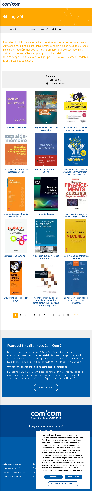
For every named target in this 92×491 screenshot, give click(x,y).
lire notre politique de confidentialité (66, 470)
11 (63, 315)
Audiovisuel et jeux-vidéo (39, 29)
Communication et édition (13, 468)
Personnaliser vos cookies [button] (62, 484)
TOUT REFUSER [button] (73, 477)
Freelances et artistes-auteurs (15, 472)
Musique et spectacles (11, 477)
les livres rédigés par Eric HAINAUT (47, 57)
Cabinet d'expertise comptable (14, 29)
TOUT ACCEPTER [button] (53, 477)
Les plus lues (55, 80)
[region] (46, 29)
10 (59, 315)
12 (68, 315)
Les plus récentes (58, 83)
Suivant (76, 315)
